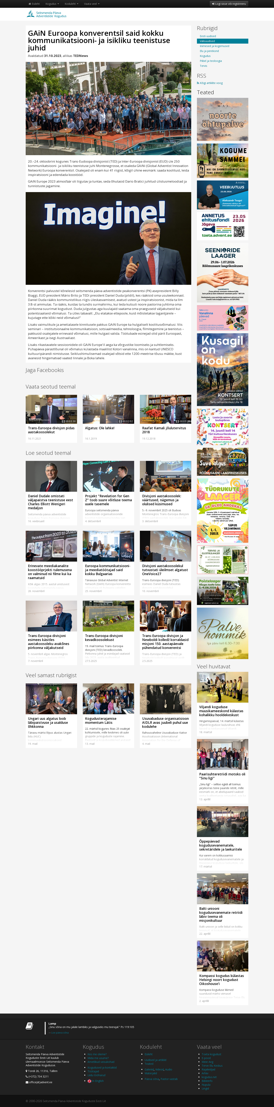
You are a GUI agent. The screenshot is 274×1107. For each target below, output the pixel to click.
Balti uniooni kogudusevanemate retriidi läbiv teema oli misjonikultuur (221, 914)
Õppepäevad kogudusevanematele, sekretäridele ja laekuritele (220, 845)
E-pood (206, 1058)
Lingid (205, 1088)
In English (96, 1081)
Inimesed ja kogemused (214, 46)
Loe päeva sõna (60, 1032)
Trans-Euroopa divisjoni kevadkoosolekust (104, 637)
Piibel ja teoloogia (211, 61)
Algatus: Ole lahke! (99, 428)
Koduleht (71, 4)
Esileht (34, 4)
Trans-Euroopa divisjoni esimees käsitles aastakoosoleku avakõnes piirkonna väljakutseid (48, 641)
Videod (159, 1069)
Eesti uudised (208, 36)
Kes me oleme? (97, 1054)
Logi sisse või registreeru (229, 4)
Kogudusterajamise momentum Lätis (100, 720)
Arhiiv (205, 1073)
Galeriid (149, 1069)
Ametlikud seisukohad (101, 1062)
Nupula (206, 1084)
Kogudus (52, 4)
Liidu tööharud (96, 1075)
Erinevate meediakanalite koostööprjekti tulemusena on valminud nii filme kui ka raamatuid (50, 571)
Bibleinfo (207, 1081)
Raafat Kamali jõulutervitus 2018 (164, 430)
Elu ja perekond (209, 51)
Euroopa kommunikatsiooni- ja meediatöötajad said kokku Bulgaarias (107, 569)
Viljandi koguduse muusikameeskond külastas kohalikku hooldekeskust (221, 711)
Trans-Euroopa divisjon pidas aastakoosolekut (51, 430)
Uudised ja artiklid (155, 1060)
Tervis (203, 66)
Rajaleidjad (208, 1069)
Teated (205, 92)
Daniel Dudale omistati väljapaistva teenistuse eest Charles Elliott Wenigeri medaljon (50, 502)
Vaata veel (92, 4)
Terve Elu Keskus (212, 1065)
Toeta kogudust (211, 1054)
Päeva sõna (152, 1079)
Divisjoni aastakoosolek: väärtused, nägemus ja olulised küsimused (161, 500)
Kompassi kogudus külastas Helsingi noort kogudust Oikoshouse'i (221, 979)
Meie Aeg (207, 1062)
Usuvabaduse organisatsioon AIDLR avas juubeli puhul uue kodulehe (165, 722)
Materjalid (151, 1073)
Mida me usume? (98, 1058)
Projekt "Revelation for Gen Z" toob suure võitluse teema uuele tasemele (108, 500)
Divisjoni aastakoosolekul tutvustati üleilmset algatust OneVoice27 (165, 569)
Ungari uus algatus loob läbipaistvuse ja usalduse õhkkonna (48, 722)
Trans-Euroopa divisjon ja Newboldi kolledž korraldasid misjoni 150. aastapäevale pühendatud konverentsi (165, 641)
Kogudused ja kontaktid (102, 1067)
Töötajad (93, 1071)
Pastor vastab (169, 1079)
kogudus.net (209, 1077)
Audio (168, 1069)
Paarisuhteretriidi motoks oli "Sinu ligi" (222, 776)
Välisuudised (207, 41)
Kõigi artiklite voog (210, 83)
